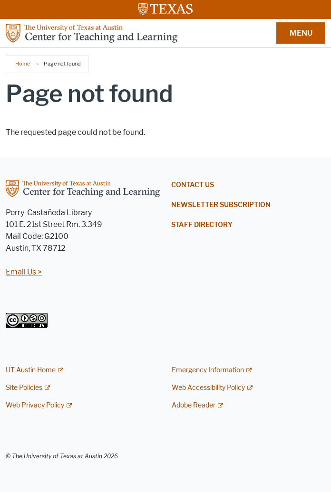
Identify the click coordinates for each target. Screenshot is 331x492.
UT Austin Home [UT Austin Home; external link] (31, 370)
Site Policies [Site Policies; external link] (24, 388)
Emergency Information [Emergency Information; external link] (208, 370)
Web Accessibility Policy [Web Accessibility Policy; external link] (208, 388)
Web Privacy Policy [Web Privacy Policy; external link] (35, 405)
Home (22, 63)
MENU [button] (301, 33)
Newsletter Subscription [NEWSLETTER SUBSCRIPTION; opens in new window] (221, 205)
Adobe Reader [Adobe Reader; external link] (193, 405)
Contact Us (192, 185)
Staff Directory (202, 225)
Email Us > (24, 271)
